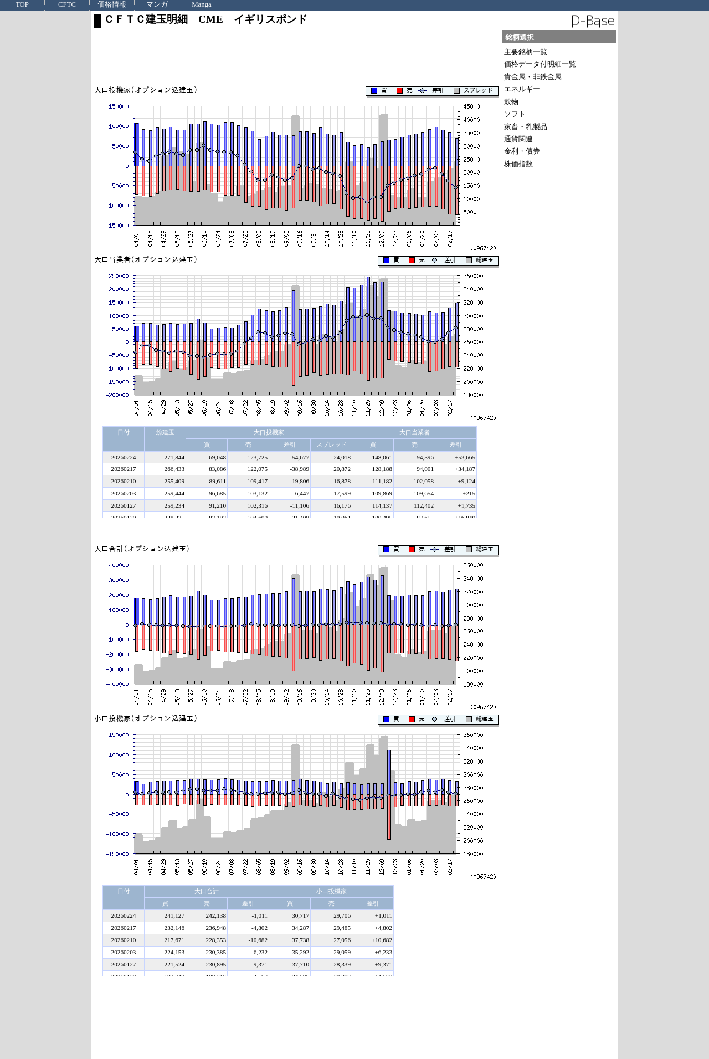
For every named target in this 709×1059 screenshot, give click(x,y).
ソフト (515, 114)
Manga (202, 4)
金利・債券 (522, 151)
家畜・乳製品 (525, 126)
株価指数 (518, 164)
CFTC (67, 4)
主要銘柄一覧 (525, 52)
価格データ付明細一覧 (540, 64)
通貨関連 (518, 139)
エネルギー (522, 89)
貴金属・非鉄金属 (533, 77)
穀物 (511, 102)
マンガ (157, 4)
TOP (22, 4)
